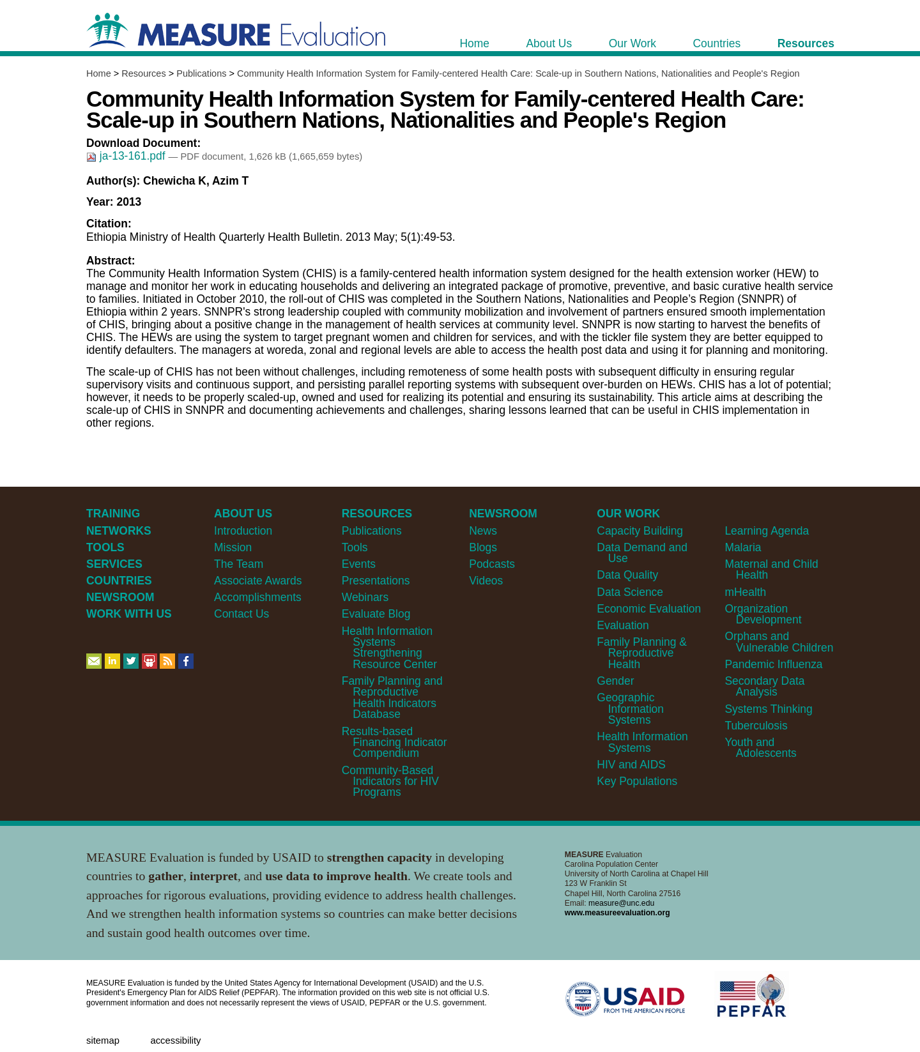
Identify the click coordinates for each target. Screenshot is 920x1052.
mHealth (745, 592)
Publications (201, 73)
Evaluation (622, 625)
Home (98, 73)
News (483, 530)
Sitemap (102, 1040)
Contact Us (241, 613)
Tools (355, 547)
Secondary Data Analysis (764, 686)
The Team (238, 564)
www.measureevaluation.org (617, 912)
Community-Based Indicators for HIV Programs (390, 781)
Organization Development (762, 614)
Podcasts (492, 564)
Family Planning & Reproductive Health (642, 653)
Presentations (376, 580)
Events (359, 564)
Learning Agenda (766, 530)
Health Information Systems (642, 742)
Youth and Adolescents (760, 747)
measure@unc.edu (621, 903)
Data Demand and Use (642, 553)
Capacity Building (640, 530)
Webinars (365, 597)
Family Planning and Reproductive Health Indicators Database (392, 697)
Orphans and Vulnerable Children (778, 641)
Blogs (483, 547)
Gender (615, 681)
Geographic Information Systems (630, 708)
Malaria (742, 547)
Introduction (243, 530)
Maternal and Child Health (771, 569)
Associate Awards (258, 580)
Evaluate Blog (376, 613)
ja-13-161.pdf (127, 155)
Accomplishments (258, 597)
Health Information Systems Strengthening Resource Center (389, 648)
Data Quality (627, 574)
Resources (143, 73)
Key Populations (637, 781)
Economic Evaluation (649, 608)
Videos (486, 580)
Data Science (630, 592)
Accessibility (175, 1040)
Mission (233, 547)
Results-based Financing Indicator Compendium (394, 742)
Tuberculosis (755, 725)
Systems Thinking (768, 709)
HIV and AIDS (631, 764)
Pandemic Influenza (773, 664)
